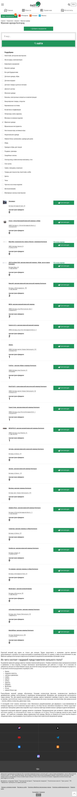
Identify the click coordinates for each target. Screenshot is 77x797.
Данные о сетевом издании (8, 787)
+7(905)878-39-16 (12, 310)
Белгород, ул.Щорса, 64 (14, 552)
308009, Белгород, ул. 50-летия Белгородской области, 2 (22, 225)
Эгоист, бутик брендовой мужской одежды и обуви (24, 220)
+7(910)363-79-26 (12, 350)
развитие (42, 792)
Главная (8, 10)
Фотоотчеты (67, 10)
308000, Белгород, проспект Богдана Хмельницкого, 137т (22, 349)
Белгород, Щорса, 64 (14, 267)
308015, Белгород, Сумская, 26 (16, 246)
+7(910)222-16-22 (12, 392)
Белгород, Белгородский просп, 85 (17, 206)
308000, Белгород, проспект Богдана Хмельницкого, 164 (22, 391)
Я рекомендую (63, 202)
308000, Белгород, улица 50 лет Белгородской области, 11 (23, 329)
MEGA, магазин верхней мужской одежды (22, 304)
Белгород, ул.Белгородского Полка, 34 (18, 573)
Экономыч (12, 201)
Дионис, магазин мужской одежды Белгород (23, 468)
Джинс (11, 344)
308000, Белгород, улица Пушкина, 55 (18, 370)
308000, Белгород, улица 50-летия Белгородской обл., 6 (22, 412)
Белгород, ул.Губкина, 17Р (15, 453)
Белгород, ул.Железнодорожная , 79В (18, 288)
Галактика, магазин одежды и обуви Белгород (23, 528)
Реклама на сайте (22, 787)
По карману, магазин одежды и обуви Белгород (23, 569)
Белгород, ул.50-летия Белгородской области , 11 (20, 512)
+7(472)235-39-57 (12, 413)
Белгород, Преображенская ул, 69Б (17, 635)
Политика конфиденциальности (60, 787)
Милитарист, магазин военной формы (20, 588)
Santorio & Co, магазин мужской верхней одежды (24, 325)
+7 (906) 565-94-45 (13, 268)
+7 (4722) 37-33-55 (13, 636)
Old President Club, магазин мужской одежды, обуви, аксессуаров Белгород (29, 263)
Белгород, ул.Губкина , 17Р (15, 473)
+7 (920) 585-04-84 (13, 289)
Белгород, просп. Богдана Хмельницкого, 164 (20, 614)
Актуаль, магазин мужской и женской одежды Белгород (26, 449)
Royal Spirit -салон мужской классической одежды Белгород (27, 386)
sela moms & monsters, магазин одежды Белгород (24, 609)
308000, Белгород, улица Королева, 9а (18, 432)
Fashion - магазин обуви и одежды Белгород (22, 365)
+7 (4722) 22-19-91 (13, 247)
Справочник (46, 10)
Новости (26, 10)
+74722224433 (12, 371)
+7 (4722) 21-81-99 (13, 554)
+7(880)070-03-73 (12, 615)
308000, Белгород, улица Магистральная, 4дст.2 (20, 309)
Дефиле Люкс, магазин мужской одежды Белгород (24, 507)
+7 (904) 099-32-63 (13, 594)
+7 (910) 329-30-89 (13, 513)
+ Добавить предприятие (38, 28)
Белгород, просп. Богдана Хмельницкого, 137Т (20, 492)
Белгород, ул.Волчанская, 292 (16, 593)
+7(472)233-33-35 (12, 226)
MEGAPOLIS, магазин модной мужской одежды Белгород (26, 428)
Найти (38, 43)
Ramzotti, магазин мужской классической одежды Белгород (27, 283)
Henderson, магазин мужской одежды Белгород (23, 548)
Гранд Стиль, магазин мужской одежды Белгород (24, 407)
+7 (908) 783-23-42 (13, 434)
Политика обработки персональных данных (39, 787)
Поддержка (35, 792)
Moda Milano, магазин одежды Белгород (21, 630)
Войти (73, 4)
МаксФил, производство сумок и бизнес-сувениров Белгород (28, 241)
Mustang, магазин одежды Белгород (20, 488)
